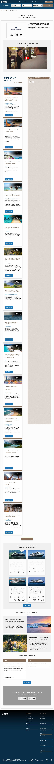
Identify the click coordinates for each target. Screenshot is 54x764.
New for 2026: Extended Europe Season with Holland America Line (12, 388)
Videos (42, 1)
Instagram (27, 730)
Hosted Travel (43, 730)
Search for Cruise (22, 698)
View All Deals (27, 538)
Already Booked (43, 728)
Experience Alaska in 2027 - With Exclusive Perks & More (12, 291)
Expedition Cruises (43, 738)
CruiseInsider (8, 759)
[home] (4, 2)
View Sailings (9, 115)
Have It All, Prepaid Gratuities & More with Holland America (12, 194)
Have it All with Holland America (11, 483)
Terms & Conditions (29, 718)
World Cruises (43, 745)
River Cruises (42, 743)
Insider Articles (43, 723)
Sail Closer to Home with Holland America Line (11, 323)
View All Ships (27, 605)
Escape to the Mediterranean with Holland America (12, 162)
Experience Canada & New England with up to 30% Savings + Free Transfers (11, 99)
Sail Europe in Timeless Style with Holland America (12, 515)
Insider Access (28, 725)
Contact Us (28, 723)
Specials (26, 1)
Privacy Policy (28, 716)
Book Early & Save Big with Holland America (12, 130)
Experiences (37, 1)
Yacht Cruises (42, 747)
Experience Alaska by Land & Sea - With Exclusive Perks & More (12, 260)
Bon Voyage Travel (17, 759)
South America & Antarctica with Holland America (12, 451)
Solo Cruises (42, 750)
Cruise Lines (31, 1)
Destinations (21, 1)
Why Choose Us (29, 721)
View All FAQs (27, 682)
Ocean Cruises (43, 740)
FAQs (41, 721)
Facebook (27, 728)
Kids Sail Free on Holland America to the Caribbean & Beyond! (12, 227)
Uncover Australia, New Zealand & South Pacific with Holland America (12, 420)
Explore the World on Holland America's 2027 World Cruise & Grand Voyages (12, 356)
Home (2, 10)
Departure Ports (43, 735)
